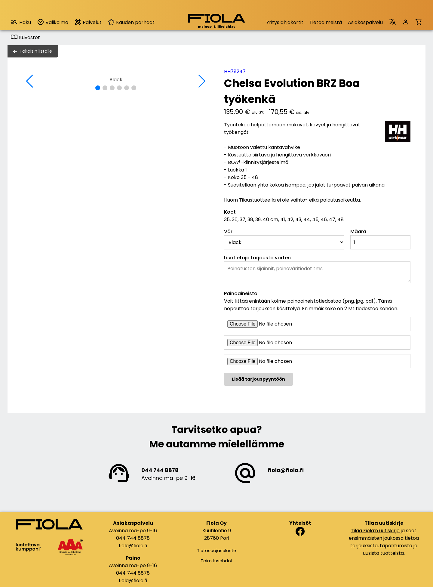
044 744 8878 (160, 470)
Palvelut (88, 22)
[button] (97, 87)
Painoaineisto (240, 293)
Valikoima (52, 22)
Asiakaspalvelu (365, 22)
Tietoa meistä (325, 22)
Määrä (358, 231)
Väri (229, 231)
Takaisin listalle (36, 51)
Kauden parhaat (131, 22)
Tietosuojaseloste (216, 551)
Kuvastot (25, 37)
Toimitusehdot (217, 561)
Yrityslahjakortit (284, 22)
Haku (21, 22)
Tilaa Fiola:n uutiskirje (375, 530)
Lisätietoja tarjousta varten (257, 257)
